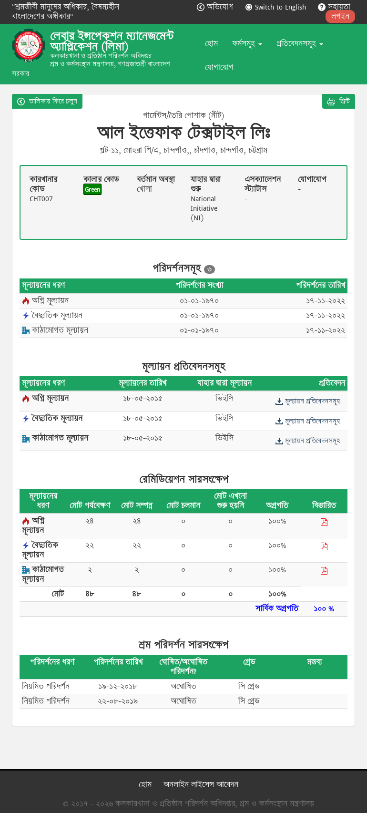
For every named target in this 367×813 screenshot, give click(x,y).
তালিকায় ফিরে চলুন (47, 101)
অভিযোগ (216, 7)
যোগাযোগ (219, 67)
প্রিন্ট (338, 101)
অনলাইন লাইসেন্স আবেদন (200, 785)
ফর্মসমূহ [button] (247, 44)
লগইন (340, 16)
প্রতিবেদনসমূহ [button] (299, 44)
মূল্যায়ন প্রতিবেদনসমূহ (307, 401)
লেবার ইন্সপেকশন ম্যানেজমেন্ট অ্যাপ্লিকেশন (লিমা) (111, 41)
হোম (211, 44)
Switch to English (276, 7)
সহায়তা (334, 7)
